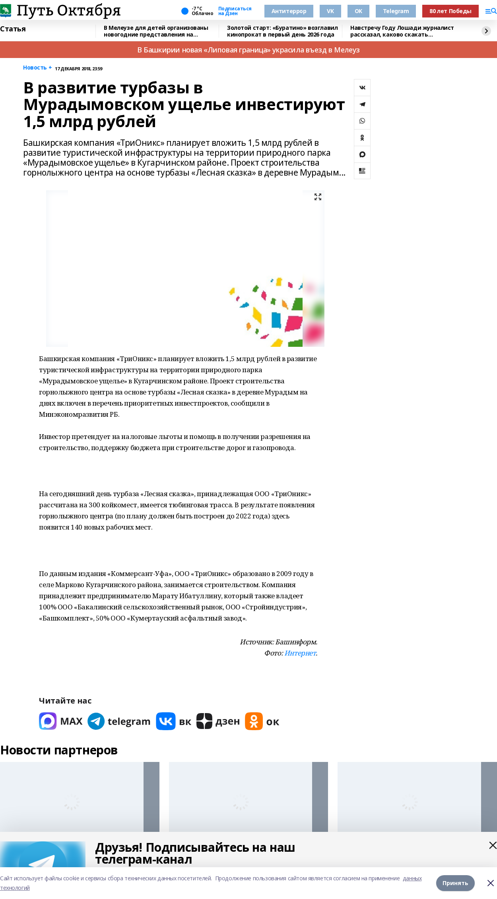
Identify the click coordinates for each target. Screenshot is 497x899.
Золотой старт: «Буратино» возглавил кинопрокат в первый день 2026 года (282, 31)
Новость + (37, 67)
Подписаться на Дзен (235, 11)
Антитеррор (289, 11)
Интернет (300, 652)
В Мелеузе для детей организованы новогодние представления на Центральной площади (156, 31)
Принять (455, 883)
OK (358, 11)
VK (330, 11)
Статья (12, 29)
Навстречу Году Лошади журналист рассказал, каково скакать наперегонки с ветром (402, 31)
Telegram (396, 11)
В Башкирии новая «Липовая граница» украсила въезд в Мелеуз (248, 49)
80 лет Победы (450, 11)
